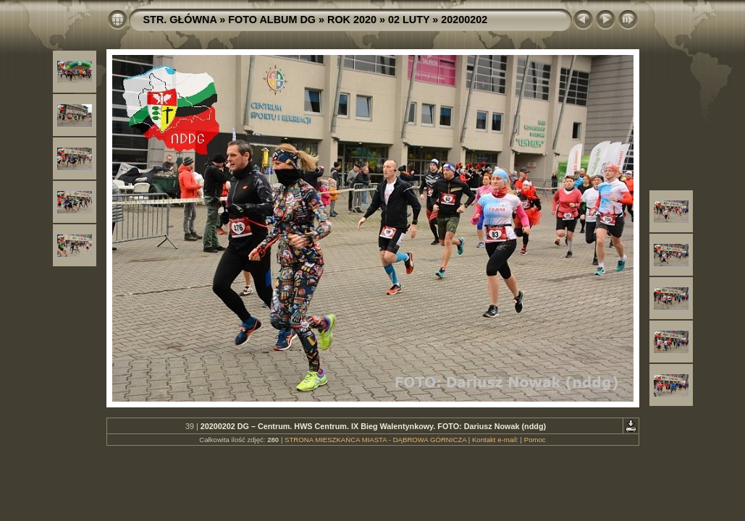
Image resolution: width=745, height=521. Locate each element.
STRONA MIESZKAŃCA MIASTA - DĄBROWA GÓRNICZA (375, 440)
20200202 (464, 19)
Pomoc (535, 440)
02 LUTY (408, 19)
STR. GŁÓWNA (180, 19)
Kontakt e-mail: (495, 440)
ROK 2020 (351, 19)
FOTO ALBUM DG (272, 19)
